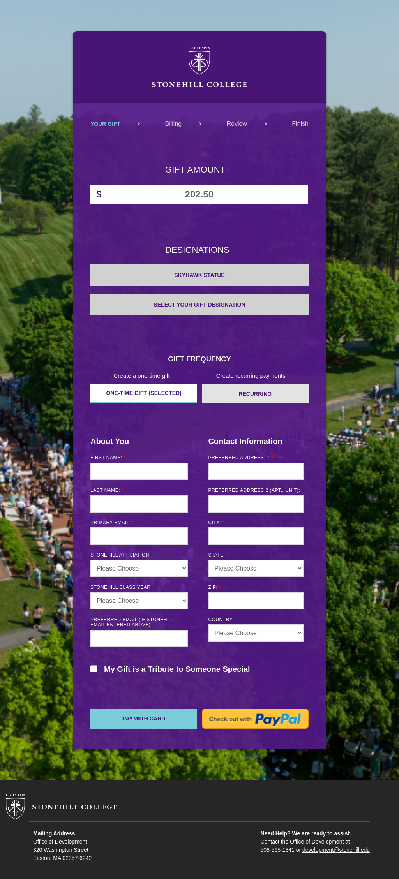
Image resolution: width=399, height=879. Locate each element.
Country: (221, 619)
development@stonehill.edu (336, 850)
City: (216, 522)
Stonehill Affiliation (121, 555)
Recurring (255, 394)
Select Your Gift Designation (199, 304)
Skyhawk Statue (199, 275)
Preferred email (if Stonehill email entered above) (132, 622)
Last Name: (107, 490)
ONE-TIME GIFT (126, 393)
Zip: (214, 587)
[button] (199, 673)
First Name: (107, 457)
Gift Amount (197, 169)
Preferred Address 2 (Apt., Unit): (254, 490)
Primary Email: (112, 522)
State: (218, 555)
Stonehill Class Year (120, 587)
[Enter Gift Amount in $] (199, 194)
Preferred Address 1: (240, 457)
